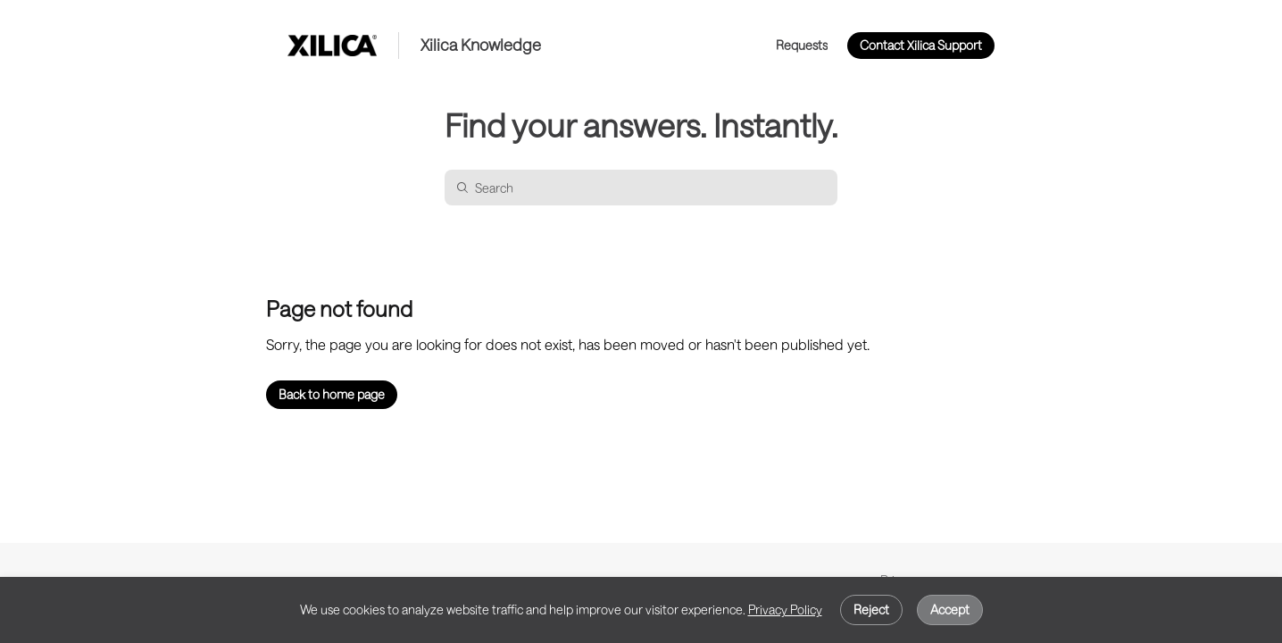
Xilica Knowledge (480, 45)
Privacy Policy (785, 609)
